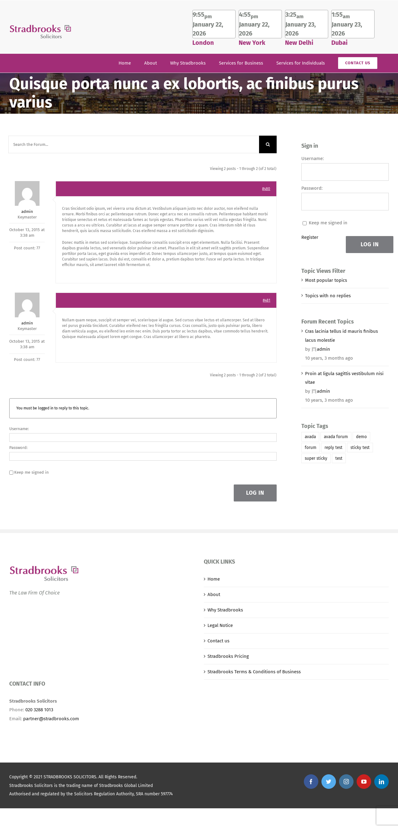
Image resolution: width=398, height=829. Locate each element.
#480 (266, 189)
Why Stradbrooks (225, 610)
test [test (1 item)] (338, 458)
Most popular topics (326, 280)
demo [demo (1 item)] (361, 436)
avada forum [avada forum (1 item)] (336, 436)
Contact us (218, 641)
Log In (255, 492)
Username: (19, 428)
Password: (18, 447)
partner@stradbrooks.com (51, 718)
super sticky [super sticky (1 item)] (316, 458)
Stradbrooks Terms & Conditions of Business (254, 672)
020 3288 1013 (39, 710)
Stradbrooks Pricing (228, 656)
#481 (266, 300)
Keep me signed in (31, 472)
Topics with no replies (328, 295)
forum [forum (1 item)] (310, 447)
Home (213, 579)
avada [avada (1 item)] (310, 436)
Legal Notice (220, 625)
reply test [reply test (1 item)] (333, 447)
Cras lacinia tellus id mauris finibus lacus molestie (341, 335)
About (213, 594)
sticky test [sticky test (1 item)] (360, 447)
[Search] (268, 144)
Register (309, 237)
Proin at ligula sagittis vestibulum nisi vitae (344, 378)
